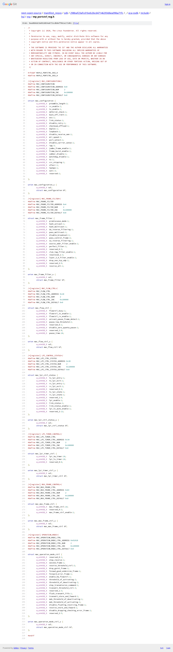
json (168, 648)
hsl (23, 16)
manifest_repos (53, 13)
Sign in (167, 4)
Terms (31, 648)
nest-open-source (31, 13)
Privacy (23, 648)
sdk (66, 13)
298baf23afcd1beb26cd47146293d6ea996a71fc (96, 13)
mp (29, 16)
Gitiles (16, 648)
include (145, 13)
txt (161, 648)
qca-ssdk (133, 13)
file (76, 23)
